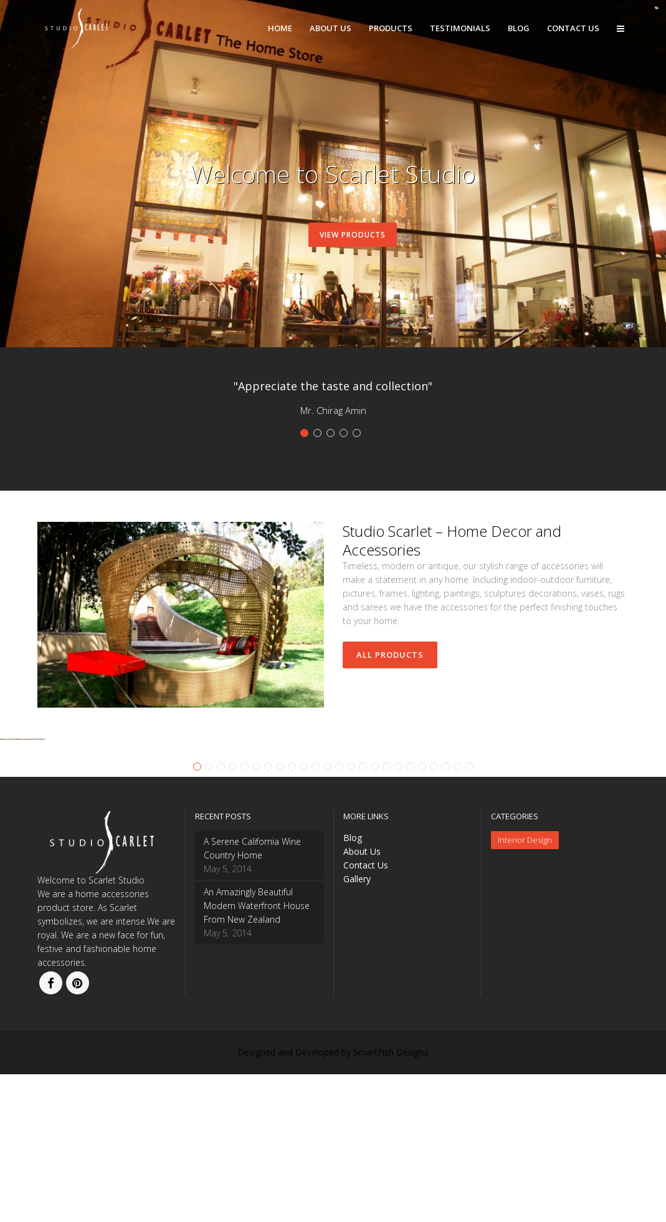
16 (375, 914)
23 (458, 914)
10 (304, 914)
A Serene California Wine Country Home (252, 996)
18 (398, 914)
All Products (390, 654)
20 (422, 914)
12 (327, 914)
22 (446, 914)
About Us (362, 999)
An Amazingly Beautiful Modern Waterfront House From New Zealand (257, 1053)
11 (316, 914)
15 (363, 914)
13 (339, 914)
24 (469, 914)
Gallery (357, 1026)
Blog (352, 985)
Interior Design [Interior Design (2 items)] (525, 987)
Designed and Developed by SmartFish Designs (333, 1200)
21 (434, 914)
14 (351, 914)
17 (387, 914)
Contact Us (365, 1013)
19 (410, 914)
